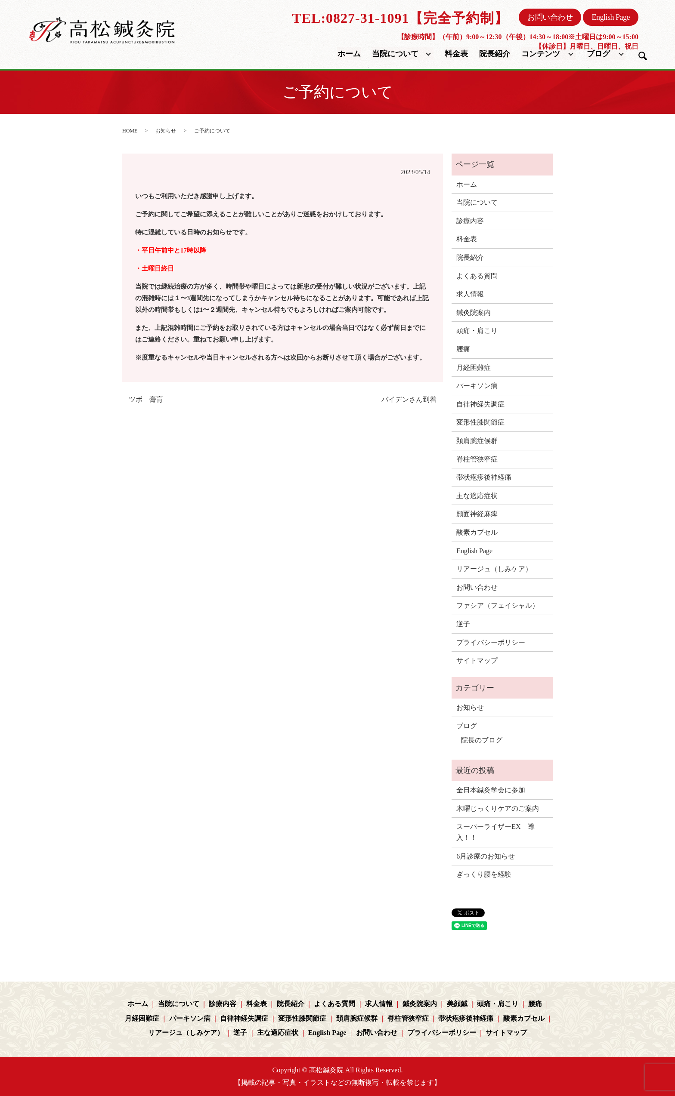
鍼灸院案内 (473, 312)
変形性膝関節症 (480, 422)
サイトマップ (477, 660)
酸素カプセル (477, 532)
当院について (395, 53)
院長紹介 (494, 53)
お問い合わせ (550, 17)
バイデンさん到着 (409, 399)
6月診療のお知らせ (485, 856)
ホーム (349, 53)
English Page (610, 17)
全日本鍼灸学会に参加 (490, 790)
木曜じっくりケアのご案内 (497, 808)
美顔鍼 (457, 1003)
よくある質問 (477, 276)
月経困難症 (473, 367)
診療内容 (470, 221)
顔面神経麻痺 (477, 513)
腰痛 (463, 349)
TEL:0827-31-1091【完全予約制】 (400, 18)
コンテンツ (540, 53)
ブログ (598, 53)
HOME (129, 131)
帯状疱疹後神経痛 (483, 477)
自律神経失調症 (480, 404)
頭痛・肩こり (477, 330)
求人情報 (470, 294)
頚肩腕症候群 (477, 440)
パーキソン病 (477, 385)
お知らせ (165, 131)
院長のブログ (481, 740)
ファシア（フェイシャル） (497, 605)
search (642, 55)
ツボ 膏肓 (146, 399)
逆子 (463, 624)
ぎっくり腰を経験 (483, 874)
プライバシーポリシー (490, 642)
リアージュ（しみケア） (494, 569)
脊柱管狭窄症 (477, 459)
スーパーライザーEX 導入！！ (495, 832)
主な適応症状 (477, 495)
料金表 (456, 53)
